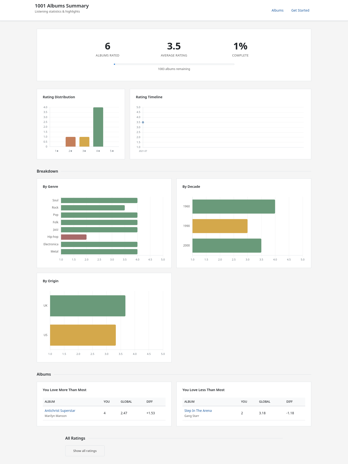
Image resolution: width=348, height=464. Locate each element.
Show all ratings (85, 451)
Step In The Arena (198, 410)
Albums (278, 10)
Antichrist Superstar (60, 410)
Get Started (300, 10)
